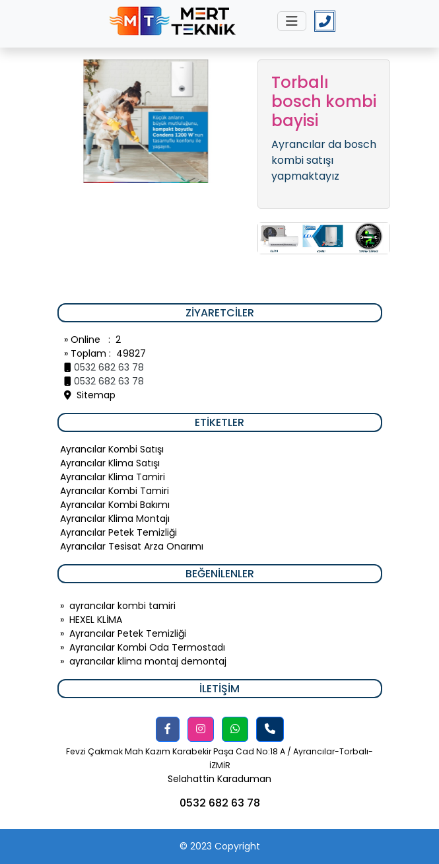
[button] (168, 729)
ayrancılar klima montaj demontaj (147, 661)
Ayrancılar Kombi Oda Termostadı (147, 647)
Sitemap (90, 395)
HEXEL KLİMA (95, 619)
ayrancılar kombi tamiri (122, 605)
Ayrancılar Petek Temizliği (127, 633)
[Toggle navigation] (291, 21)
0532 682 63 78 (109, 367)
